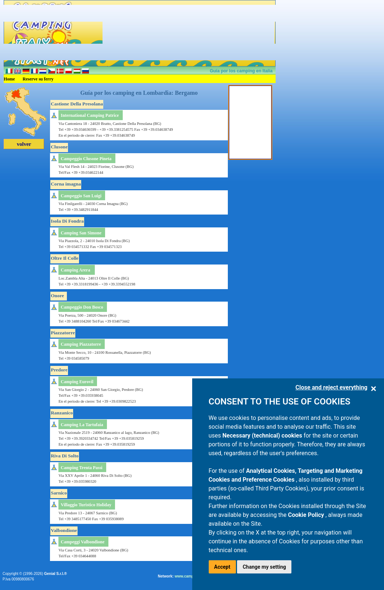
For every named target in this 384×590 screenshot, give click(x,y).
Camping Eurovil (77, 381)
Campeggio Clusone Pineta (86, 158)
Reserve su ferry (38, 79)
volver (24, 144)
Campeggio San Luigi (81, 195)
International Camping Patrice (90, 115)
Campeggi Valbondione (82, 541)
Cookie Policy (307, 514)
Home (9, 79)
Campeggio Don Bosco (82, 307)
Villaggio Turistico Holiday (86, 504)
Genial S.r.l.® (55, 574)
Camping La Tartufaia (82, 424)
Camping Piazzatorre (81, 344)
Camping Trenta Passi (81, 467)
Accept (222, 567)
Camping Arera (75, 270)
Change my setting (264, 567)
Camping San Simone (81, 232)
